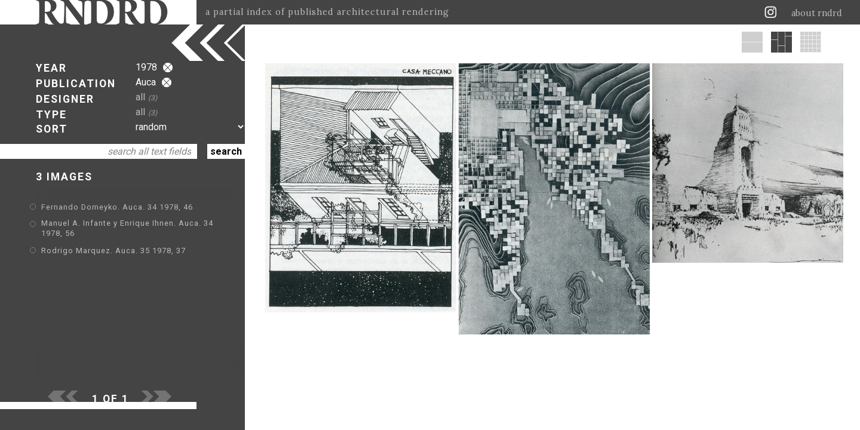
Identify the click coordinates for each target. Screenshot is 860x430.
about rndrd (816, 13)
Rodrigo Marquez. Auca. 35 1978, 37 (113, 250)
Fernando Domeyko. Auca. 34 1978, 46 (117, 206)
